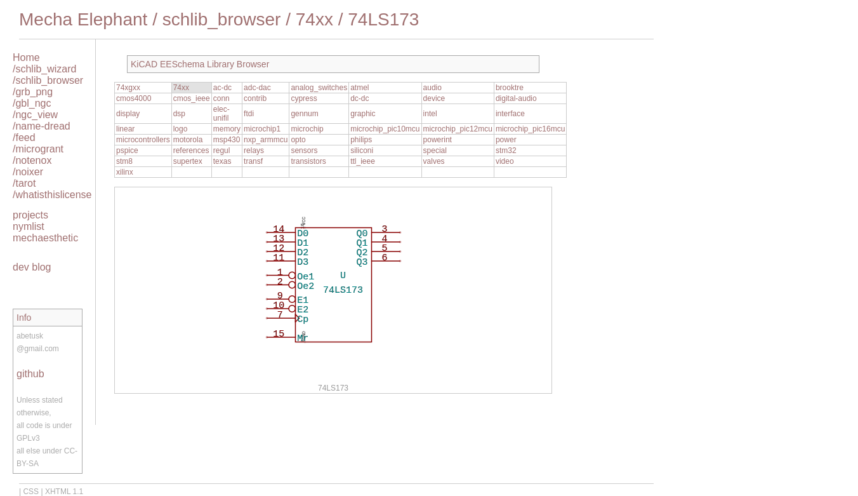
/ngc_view (35, 114)
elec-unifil (221, 114)
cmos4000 (133, 98)
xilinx (124, 172)
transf (253, 161)
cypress (304, 98)
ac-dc (222, 87)
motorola (188, 139)
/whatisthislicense (52, 194)
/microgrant (38, 149)
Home (26, 57)
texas (222, 161)
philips (361, 139)
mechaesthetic (45, 237)
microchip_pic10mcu (384, 128)
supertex (187, 161)
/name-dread (41, 126)
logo (180, 128)
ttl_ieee (362, 161)
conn (221, 98)
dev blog (32, 267)
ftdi (249, 113)
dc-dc (359, 98)
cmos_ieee (191, 98)
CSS (31, 491)
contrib (255, 98)
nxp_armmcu (265, 139)
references (191, 150)
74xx (314, 19)
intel (430, 113)
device (434, 98)
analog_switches (319, 87)
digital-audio (516, 98)
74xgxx (128, 87)
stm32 (506, 150)
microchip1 (262, 128)
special (435, 150)
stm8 (124, 161)
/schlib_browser (48, 80)
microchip (307, 128)
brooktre (510, 87)
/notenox (32, 160)
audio (432, 87)
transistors (308, 161)
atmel (359, 87)
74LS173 (383, 19)
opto (298, 139)
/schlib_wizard (44, 69)
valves (434, 161)
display (128, 113)
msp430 (227, 139)
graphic (362, 113)
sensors (304, 150)
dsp (179, 113)
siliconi (361, 150)
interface (510, 113)
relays (254, 150)
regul (221, 150)
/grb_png (33, 91)
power (506, 139)
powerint (437, 139)
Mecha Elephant (83, 19)
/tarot (24, 183)
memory (227, 128)
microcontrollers (143, 139)
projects (30, 215)
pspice (127, 150)
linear (125, 128)
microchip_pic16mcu (530, 128)
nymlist (28, 226)
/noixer (28, 171)
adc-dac (257, 87)
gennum (304, 113)
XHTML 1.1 (64, 491)
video (505, 161)
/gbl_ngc (32, 103)
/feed (24, 137)
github (30, 373)
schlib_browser (221, 19)
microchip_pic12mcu (457, 128)
